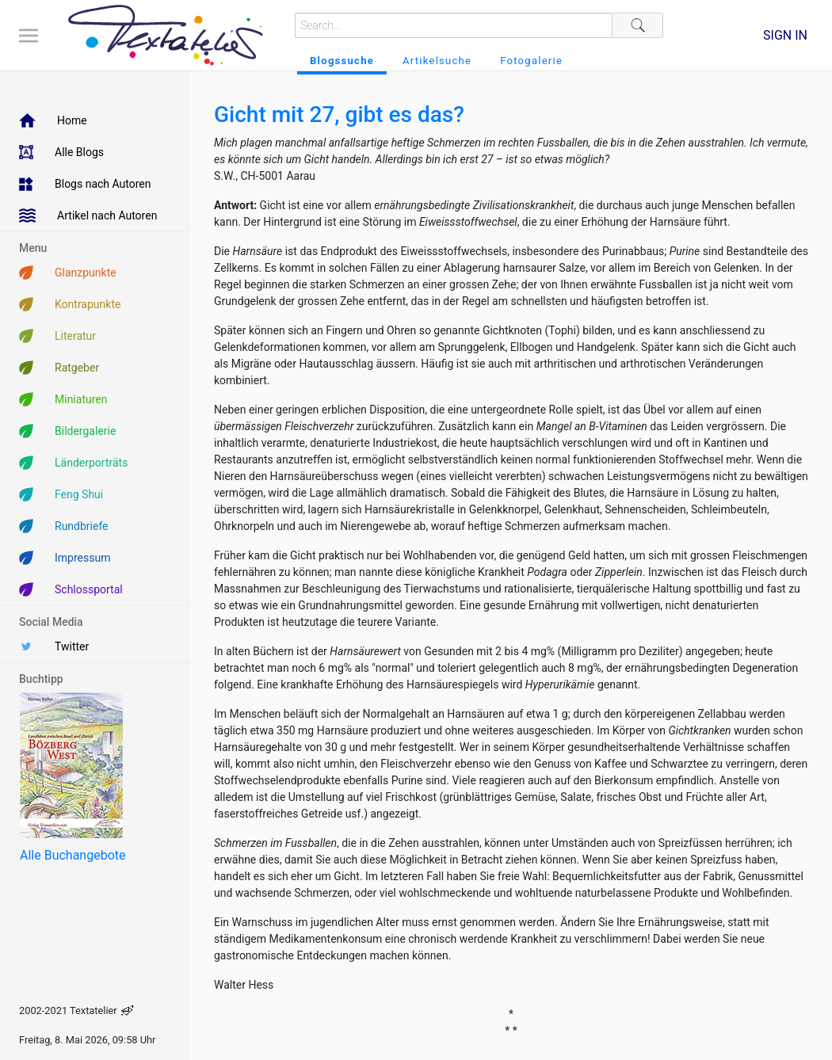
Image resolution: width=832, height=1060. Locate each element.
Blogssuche (342, 61)
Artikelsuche (437, 61)
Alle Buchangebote (72, 855)
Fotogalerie (531, 61)
